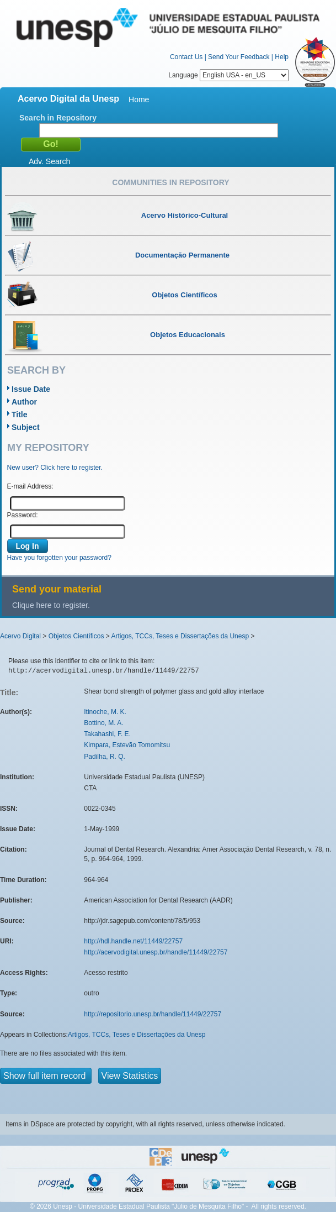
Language (228, 75)
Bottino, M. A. (103, 723)
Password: (22, 515)
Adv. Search (49, 161)
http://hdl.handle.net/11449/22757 (133, 941)
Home (139, 99)
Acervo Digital (20, 636)
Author (24, 401)
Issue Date (31, 389)
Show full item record (45, 1075)
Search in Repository (58, 117)
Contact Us (186, 57)
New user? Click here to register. (55, 467)
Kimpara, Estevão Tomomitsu (127, 745)
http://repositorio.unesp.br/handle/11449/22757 (152, 1014)
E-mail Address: (30, 486)
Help (282, 57)
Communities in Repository (170, 182)
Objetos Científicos (76, 636)
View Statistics (130, 1075)
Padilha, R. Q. (104, 756)
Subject (26, 427)
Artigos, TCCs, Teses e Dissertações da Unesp (180, 636)
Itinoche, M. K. (105, 712)
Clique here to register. (51, 605)
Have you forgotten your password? (59, 558)
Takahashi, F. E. (107, 734)
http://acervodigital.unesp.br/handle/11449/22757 (155, 952)
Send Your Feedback (238, 57)
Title (20, 414)
